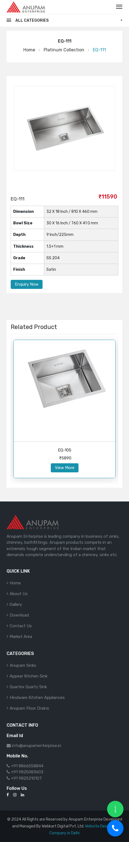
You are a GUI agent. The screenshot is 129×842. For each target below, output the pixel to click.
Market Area (21, 636)
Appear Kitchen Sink (28, 676)
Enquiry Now (26, 284)
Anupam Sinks (23, 665)
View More (64, 467)
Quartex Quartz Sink (28, 686)
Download (19, 615)
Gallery (16, 604)
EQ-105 (64, 450)
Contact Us (21, 625)
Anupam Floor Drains (29, 708)
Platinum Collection (64, 49)
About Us (19, 593)
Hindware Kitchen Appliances (37, 697)
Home (29, 49)
